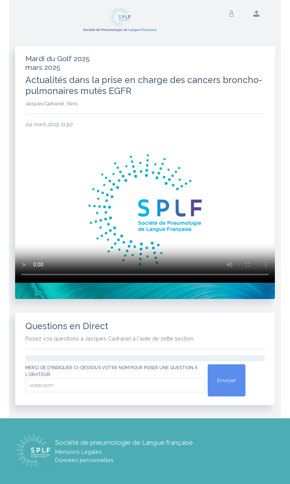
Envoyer (226, 380)
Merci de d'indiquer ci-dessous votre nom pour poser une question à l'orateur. (111, 371)
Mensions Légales (78, 452)
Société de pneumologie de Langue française (124, 442)
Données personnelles (84, 460)
